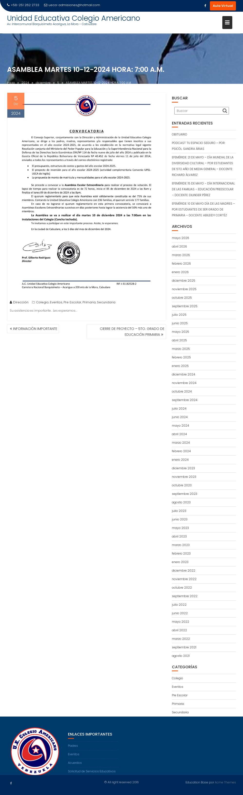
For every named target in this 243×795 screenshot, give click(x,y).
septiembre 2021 (184, 647)
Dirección (19, 303)
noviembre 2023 (184, 477)
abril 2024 (179, 434)
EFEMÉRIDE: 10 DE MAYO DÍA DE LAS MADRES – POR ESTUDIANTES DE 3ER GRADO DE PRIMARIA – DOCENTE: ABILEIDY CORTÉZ (203, 209)
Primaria (89, 303)
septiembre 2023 (184, 494)
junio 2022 (180, 613)
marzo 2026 (181, 255)
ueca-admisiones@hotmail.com (72, 5)
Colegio (42, 303)
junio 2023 (179, 519)
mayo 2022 (180, 622)
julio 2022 (179, 605)
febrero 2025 (181, 357)
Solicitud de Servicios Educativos (92, 775)
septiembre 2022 (184, 596)
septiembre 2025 (184, 306)
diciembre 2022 (183, 570)
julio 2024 (179, 408)
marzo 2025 (181, 349)
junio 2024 (180, 417)
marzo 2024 (181, 443)
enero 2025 (180, 366)
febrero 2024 (181, 451)
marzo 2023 (181, 545)
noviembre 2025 (184, 289)
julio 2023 (179, 511)
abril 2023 (179, 536)
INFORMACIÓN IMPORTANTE (35, 328)
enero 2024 (180, 460)
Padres (73, 749)
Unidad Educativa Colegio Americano (73, 18)
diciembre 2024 (183, 374)
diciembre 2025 (183, 280)
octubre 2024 (182, 391)
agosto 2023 (181, 502)
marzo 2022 (181, 639)
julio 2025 (179, 315)
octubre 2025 (182, 298)
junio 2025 (180, 323)
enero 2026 (180, 272)
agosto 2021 (181, 656)
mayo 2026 (180, 238)
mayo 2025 (180, 332)
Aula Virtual (223, 5)
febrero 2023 (181, 553)
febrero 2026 (181, 263)
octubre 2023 (182, 485)
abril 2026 (179, 246)
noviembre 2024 (184, 383)
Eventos (56, 303)
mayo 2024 (180, 425)
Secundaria (106, 303)
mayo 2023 (180, 528)
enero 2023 (180, 562)
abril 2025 (179, 340)
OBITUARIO (179, 134)
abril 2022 (179, 630)
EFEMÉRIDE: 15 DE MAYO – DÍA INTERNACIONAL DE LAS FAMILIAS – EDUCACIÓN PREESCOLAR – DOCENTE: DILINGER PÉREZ (203, 189)
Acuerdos (75, 766)
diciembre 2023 (183, 468)
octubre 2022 (182, 587)
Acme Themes (225, 782)
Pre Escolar (72, 303)
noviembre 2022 (184, 579)
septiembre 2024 (184, 400)
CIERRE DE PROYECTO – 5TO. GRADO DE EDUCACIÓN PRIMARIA (132, 331)
